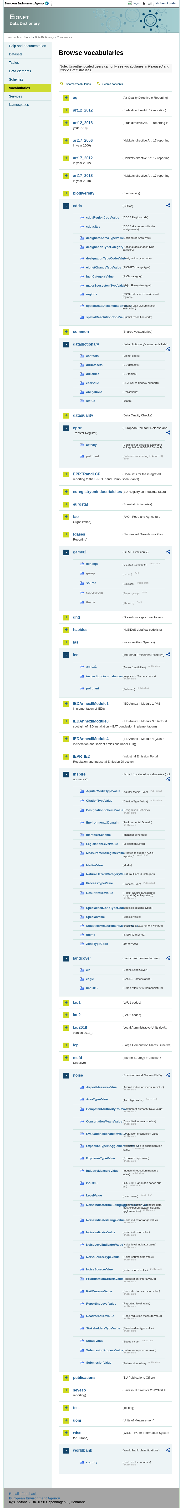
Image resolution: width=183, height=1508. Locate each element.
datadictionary (86, 344)
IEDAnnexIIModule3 (90, 721)
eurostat (80, 504)
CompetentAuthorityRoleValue (104, 1109)
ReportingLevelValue (101, 1303)
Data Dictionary (44, 37)
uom (77, 1420)
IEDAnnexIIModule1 (90, 704)
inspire (79, 774)
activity (91, 445)
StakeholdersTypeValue (103, 1328)
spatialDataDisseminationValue (104, 305)
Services (15, 96)
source (91, 583)
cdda (77, 206)
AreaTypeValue (97, 1099)
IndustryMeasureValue (102, 1170)
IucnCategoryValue (99, 276)
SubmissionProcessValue (104, 1350)
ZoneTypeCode (97, 944)
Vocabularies (19, 88)
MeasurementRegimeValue (104, 853)
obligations (94, 392)
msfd (77, 1058)
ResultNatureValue (99, 893)
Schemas (16, 79)
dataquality (83, 415)
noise (78, 1075)
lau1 (77, 1002)
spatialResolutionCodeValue (104, 317)
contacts (92, 356)
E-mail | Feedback (23, 1494)
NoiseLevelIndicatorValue (104, 1244)
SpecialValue (95, 917)
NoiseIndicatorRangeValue (104, 1220)
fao (76, 517)
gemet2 (79, 552)
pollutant (92, 688)
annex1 (91, 666)
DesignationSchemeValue (104, 810)
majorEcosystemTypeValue (104, 285)
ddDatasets (94, 365)
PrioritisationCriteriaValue (104, 1279)
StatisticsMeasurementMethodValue (104, 925)
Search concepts (112, 84)
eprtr (77, 428)
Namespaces (19, 105)
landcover (82, 958)
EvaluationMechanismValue (104, 1134)
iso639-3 (92, 1183)
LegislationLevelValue (102, 844)
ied (75, 655)
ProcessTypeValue (99, 883)
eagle (90, 979)
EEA (28, 3)
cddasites (93, 226)
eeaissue (92, 383)
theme (90, 935)
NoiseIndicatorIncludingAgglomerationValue (104, 1205)
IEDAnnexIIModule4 (90, 739)
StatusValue (94, 1340)
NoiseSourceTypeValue (103, 1257)
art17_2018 (83, 176)
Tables (14, 62)
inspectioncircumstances (104, 676)
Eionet (28, 37)
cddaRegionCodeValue (102, 217)
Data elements (20, 71)
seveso (79, 1390)
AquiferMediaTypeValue (103, 791)
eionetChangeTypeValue (103, 267)
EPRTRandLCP (86, 474)
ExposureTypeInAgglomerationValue (104, 1146)
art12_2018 (83, 123)
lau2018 (80, 1027)
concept (92, 564)
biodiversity (83, 193)
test (76, 1408)
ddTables (92, 374)
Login (136, 3)
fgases (79, 534)
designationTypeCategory (104, 247)
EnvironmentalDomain (102, 822)
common (81, 332)
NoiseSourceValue (99, 1269)
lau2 (77, 1015)
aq (75, 98)
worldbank (82, 1450)
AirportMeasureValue (101, 1087)
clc (88, 970)
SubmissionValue (98, 1362)
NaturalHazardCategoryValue (104, 874)
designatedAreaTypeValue (104, 238)
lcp (75, 1045)
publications (84, 1378)
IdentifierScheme (98, 835)
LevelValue (94, 1195)
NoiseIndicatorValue (100, 1232)
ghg (76, 617)
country (91, 1462)
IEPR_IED (81, 756)
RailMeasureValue (99, 1291)
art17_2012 (83, 158)
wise (77, 1433)
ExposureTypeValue (100, 1158)
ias (75, 642)
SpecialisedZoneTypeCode (104, 908)
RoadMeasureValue (100, 1316)
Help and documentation (27, 46)
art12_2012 (83, 110)
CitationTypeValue (99, 800)
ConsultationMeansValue (104, 1121)
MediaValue (94, 865)
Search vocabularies (78, 84)
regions (91, 294)
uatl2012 (92, 988)
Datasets (15, 54)
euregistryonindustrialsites (97, 492)
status (90, 401)
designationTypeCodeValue (104, 258)
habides (80, 630)
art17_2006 (83, 140)
